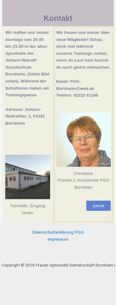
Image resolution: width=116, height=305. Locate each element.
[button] (98, 206)
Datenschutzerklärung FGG (58, 232)
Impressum (58, 239)
